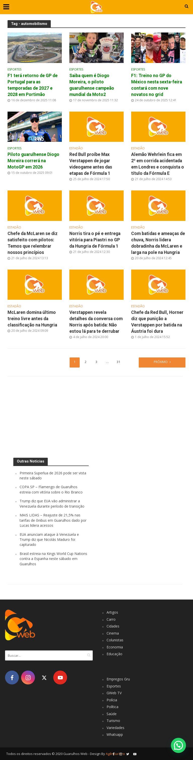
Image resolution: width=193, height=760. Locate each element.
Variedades (115, 727)
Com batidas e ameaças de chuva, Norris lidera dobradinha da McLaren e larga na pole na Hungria (158, 243)
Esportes (14, 70)
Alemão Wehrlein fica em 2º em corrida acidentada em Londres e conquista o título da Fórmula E (157, 164)
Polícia (112, 700)
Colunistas (115, 640)
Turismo (113, 720)
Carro (111, 619)
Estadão (76, 149)
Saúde (112, 713)
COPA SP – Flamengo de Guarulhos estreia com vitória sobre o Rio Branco (51, 489)
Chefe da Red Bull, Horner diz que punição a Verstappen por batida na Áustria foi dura (157, 322)
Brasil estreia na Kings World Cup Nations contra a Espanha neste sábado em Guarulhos (53, 558)
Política (112, 707)
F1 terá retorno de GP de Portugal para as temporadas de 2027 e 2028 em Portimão (33, 85)
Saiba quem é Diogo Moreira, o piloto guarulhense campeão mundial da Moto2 (91, 85)
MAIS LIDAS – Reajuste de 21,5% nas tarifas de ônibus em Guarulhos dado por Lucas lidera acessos (53, 520)
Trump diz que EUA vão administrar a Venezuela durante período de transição (52, 504)
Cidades (113, 626)
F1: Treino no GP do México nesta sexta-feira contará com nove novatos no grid (156, 85)
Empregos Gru (118, 679)
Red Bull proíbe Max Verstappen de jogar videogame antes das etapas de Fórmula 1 (90, 164)
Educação (114, 654)
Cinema (113, 633)
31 (118, 362)
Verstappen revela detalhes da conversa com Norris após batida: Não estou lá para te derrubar (96, 322)
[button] (178, 745)
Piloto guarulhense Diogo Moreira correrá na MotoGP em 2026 (33, 161)
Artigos (112, 612)
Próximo (160, 362)
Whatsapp (115, 734)
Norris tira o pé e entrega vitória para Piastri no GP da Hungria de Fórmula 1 (94, 240)
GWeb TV (114, 693)
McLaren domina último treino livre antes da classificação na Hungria (32, 319)
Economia (115, 647)
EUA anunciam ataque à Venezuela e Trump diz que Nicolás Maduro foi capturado (49, 539)
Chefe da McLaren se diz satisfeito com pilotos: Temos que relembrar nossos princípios (33, 243)
